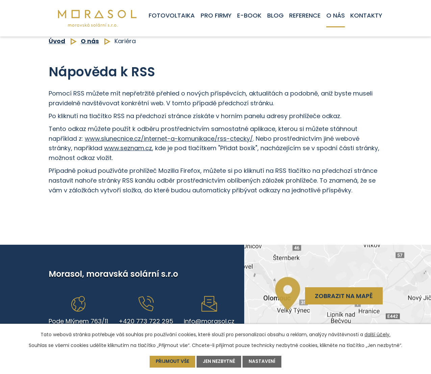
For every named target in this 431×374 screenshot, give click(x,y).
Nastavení (263, 361)
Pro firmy (216, 15)
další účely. (377, 334)
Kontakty (366, 15)
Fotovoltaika (172, 15)
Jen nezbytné (219, 361)
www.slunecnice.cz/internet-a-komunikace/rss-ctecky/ (169, 138)
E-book (249, 15)
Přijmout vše (172, 361)
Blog (275, 15)
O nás (335, 15)
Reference (305, 15)
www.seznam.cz (128, 148)
